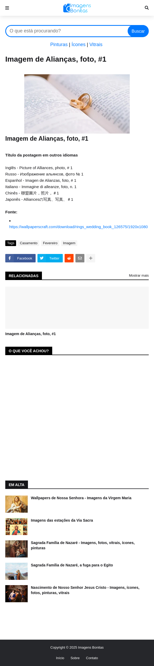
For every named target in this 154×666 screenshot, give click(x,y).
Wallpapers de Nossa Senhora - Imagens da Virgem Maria (81, 498)
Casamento (28, 243)
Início (60, 658)
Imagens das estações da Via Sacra (62, 520)
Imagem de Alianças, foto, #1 (30, 334)
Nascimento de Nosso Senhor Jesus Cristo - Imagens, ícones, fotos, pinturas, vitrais (85, 590)
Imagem (69, 243)
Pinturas (59, 44)
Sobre (75, 658)
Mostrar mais (139, 275)
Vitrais (96, 44)
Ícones (78, 44)
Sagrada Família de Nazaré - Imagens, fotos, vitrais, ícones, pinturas (83, 545)
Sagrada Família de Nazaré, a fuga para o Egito (72, 565)
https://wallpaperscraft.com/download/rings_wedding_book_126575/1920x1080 (78, 226)
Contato (92, 658)
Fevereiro (50, 243)
